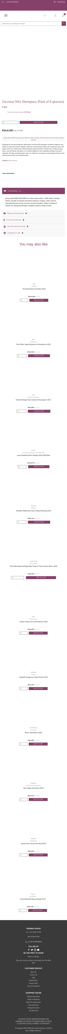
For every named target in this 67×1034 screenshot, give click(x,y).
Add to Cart (39, 300)
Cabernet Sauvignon (33, 397)
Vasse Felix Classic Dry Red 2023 (33, 843)
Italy (34, 284)
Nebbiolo (34, 286)
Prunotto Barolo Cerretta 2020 (34, 289)
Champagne (25, 453)
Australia (33, 506)
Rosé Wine (33, 730)
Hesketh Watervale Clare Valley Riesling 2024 (33, 511)
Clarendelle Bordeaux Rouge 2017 (33, 899)
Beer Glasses (12, 161)
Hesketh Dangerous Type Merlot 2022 (33, 677)
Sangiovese (33, 342)
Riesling (33, 508)
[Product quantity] (10, 122)
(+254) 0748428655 (12, 2)
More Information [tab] (8, 173)
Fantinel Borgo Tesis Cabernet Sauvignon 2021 (33, 400)
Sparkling (29, 785)
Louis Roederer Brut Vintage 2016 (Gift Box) (33, 455)
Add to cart (38, 122)
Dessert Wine (33, 619)
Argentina (33, 783)
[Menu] (5, 15)
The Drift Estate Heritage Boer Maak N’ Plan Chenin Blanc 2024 (33, 566)
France (33, 450)
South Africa (33, 561)
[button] (29, 950)
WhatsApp (61, 2)
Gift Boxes (32, 453)
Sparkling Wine (40, 453)
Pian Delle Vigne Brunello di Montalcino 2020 (33, 344)
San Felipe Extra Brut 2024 (33, 788)
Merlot (33, 674)
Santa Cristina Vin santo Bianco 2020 (34, 622)
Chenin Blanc (33, 563)
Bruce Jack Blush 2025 (33, 733)
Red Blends (33, 841)
